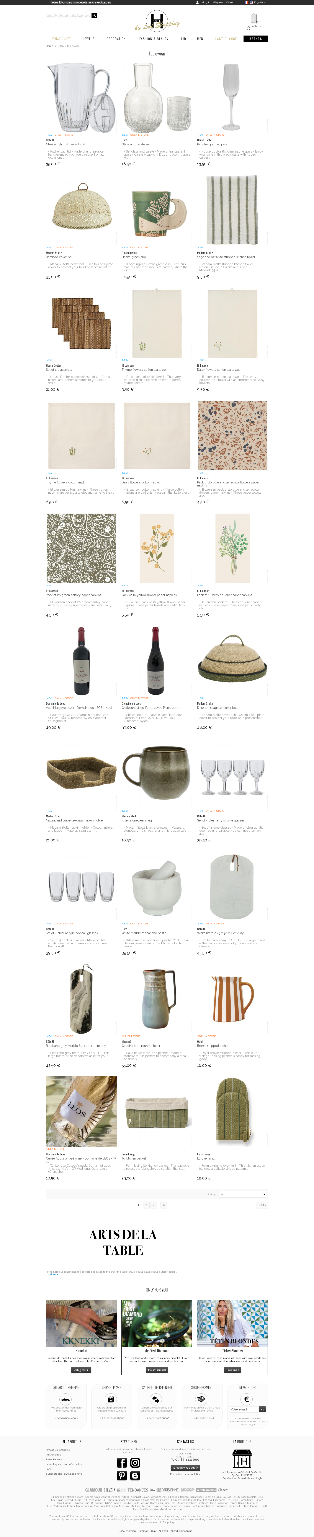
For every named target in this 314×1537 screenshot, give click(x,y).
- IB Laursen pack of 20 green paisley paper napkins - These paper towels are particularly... (80, 603)
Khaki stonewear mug (137, 820)
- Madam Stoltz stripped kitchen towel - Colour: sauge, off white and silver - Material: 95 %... (227, 267)
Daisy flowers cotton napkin (141, 482)
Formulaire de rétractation (185, 1474)
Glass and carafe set (136, 144)
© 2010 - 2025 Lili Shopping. (176, 1530)
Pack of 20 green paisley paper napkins (73, 595)
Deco (61, 45)
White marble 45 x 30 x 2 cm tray (220, 933)
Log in (206, 2)
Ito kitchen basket (134, 1158)
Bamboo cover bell (59, 257)
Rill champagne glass (212, 144)
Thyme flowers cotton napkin (66, 482)
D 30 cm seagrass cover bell (217, 707)
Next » (262, 1205)
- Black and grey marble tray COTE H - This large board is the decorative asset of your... (78, 1054)
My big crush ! (81, 1370)
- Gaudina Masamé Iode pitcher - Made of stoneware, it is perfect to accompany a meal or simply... (155, 1056)
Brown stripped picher (213, 1045)
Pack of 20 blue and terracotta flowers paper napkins (228, 484)
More (52, 1274)
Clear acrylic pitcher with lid (65, 144)
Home (49, 45)
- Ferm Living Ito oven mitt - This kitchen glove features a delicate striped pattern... (232, 1167)
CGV (154, 1530)
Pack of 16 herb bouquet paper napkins (224, 595)
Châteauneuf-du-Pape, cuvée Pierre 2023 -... (152, 707)
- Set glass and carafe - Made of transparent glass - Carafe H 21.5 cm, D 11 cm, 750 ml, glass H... (157, 154)
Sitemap (143, 1530)
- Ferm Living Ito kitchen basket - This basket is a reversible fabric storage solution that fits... (157, 1167)
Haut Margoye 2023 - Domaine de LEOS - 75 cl (79, 707)
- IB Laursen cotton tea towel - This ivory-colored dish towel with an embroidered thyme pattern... (153, 380)
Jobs (48, 1468)
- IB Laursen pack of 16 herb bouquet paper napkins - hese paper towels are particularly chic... (230, 605)
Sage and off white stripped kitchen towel (226, 257)
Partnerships (53, 1454)
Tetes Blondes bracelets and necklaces (80, 2)
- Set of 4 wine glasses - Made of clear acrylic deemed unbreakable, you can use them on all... (231, 830)
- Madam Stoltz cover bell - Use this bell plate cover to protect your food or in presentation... (80, 265)
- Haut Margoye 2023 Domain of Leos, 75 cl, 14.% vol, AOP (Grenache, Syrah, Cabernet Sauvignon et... (79, 718)
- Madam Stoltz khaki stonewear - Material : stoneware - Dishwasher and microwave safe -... (155, 830)
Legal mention (127, 1530)
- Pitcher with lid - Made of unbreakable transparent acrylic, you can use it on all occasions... (76, 154)
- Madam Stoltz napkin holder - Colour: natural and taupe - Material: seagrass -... (80, 829)
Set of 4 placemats (59, 369)
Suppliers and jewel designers (64, 1473)
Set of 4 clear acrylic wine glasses (221, 820)
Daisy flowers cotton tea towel (218, 369)
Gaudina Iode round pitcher (141, 1045)
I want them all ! (157, 1370)
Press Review (54, 1459)
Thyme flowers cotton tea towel (144, 369)
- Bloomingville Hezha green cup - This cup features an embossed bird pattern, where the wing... (156, 267)
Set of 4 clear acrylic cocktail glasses (72, 933)
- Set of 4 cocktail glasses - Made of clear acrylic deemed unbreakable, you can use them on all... (77, 943)
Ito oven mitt (205, 1158)
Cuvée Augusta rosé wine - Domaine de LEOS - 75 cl (81, 1160)
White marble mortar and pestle (144, 933)
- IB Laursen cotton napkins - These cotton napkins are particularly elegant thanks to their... (81, 491)
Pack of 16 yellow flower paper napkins (149, 595)
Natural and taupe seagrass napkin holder (75, 820)
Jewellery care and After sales (64, 1464)
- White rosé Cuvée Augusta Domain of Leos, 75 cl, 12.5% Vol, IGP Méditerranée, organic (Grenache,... (79, 1168)
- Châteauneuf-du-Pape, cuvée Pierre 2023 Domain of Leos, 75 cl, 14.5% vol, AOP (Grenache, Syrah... (153, 718)
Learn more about (67, 1418)
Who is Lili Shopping (58, 1449)
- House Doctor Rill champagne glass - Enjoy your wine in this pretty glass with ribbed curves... (231, 154)
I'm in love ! (232, 1370)
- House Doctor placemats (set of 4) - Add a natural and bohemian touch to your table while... (79, 380)
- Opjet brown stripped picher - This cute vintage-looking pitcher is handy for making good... (229, 1056)
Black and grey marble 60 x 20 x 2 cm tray (76, 1045)
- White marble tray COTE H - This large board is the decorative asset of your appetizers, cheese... (232, 943)
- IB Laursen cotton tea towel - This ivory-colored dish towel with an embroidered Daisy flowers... (232, 380)
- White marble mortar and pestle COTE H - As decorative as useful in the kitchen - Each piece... (157, 943)
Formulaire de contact (185, 1467)
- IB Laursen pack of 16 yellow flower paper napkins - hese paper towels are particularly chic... (154, 605)
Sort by (212, 1194)
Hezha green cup (134, 257)
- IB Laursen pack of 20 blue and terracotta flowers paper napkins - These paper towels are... (230, 492)
